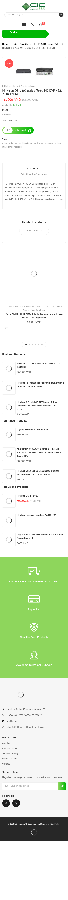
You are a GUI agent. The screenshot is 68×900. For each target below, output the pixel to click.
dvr (16, 203)
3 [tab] (32, 404)
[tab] (34, 228)
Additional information (34, 234)
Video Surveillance (22, 44)
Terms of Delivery (10, 813)
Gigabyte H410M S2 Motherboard (33, 489)
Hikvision (8, 174)
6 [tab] (42, 404)
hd (20, 203)
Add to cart (20, 190)
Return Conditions (10, 818)
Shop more (34, 290)
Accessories (9, 366)
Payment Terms (9, 808)
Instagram (16, 863)
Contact (6, 823)
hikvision (26, 203)
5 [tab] (38, 404)
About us (6, 803)
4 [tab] (35, 404)
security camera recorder (43, 203)
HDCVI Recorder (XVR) (48, 44)
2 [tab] (29, 404)
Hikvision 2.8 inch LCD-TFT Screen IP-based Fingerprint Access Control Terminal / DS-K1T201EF (38, 465)
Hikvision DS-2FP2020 (27, 555)
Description (34, 228)
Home (5, 44)
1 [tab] (26, 404)
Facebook (6, 863)
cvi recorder (7, 203)
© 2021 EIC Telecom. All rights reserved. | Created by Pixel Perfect (34, 883)
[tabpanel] (34, 348)
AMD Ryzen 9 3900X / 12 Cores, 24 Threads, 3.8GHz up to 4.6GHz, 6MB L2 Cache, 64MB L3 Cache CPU (40, 512)
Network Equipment (44, 366)
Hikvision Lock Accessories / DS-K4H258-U (37, 575)
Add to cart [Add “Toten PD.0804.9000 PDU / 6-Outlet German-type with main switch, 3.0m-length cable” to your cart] (6, 388)
